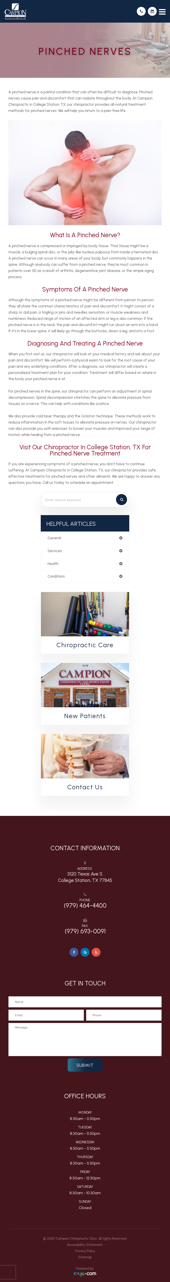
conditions (56, 576)
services (55, 551)
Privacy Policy (85, 1251)
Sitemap (85, 1257)
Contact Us (85, 787)
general (54, 538)
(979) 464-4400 (85, 905)
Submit (85, 1065)
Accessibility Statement (85, 1245)
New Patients (85, 716)
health (53, 563)
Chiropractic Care (85, 645)
